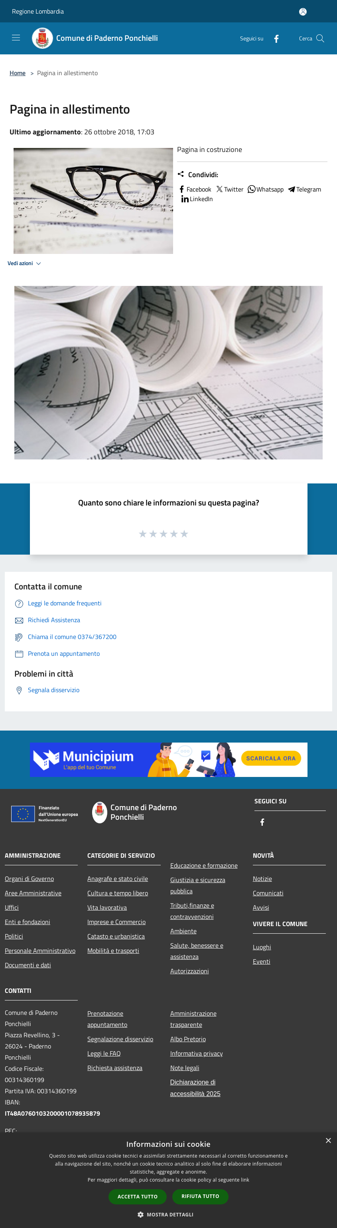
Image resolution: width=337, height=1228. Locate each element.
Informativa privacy (196, 1053)
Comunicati (268, 893)
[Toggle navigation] (16, 37)
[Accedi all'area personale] (303, 12)
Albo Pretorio (188, 1039)
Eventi (261, 961)
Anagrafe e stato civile (117, 878)
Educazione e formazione (204, 865)
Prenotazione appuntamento (107, 1018)
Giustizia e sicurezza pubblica (197, 885)
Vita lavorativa (107, 907)
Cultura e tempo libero (117, 893)
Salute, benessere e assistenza (196, 950)
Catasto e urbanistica (116, 936)
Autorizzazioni (189, 971)
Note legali (184, 1067)
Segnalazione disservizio (120, 1039)
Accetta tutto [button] (138, 1196)
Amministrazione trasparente (193, 1018)
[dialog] (168, 1180)
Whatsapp (265, 189)
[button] (169, 1214)
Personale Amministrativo (40, 950)
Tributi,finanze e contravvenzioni (192, 911)
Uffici (12, 907)
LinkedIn (196, 199)
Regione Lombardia (38, 11)
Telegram (304, 189)
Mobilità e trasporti (113, 950)
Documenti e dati (28, 965)
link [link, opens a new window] (245, 1179)
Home (18, 73)
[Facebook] (273, 38)
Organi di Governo (29, 878)
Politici (14, 936)
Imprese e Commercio (116, 921)
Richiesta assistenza (114, 1067)
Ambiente (183, 931)
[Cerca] (320, 38)
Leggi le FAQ (104, 1053)
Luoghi (262, 947)
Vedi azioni (25, 263)
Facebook (194, 189)
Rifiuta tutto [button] (200, 1196)
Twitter (229, 189)
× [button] (328, 1141)
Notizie (262, 878)
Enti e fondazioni (27, 921)
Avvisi (261, 907)
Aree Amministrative (33, 893)
